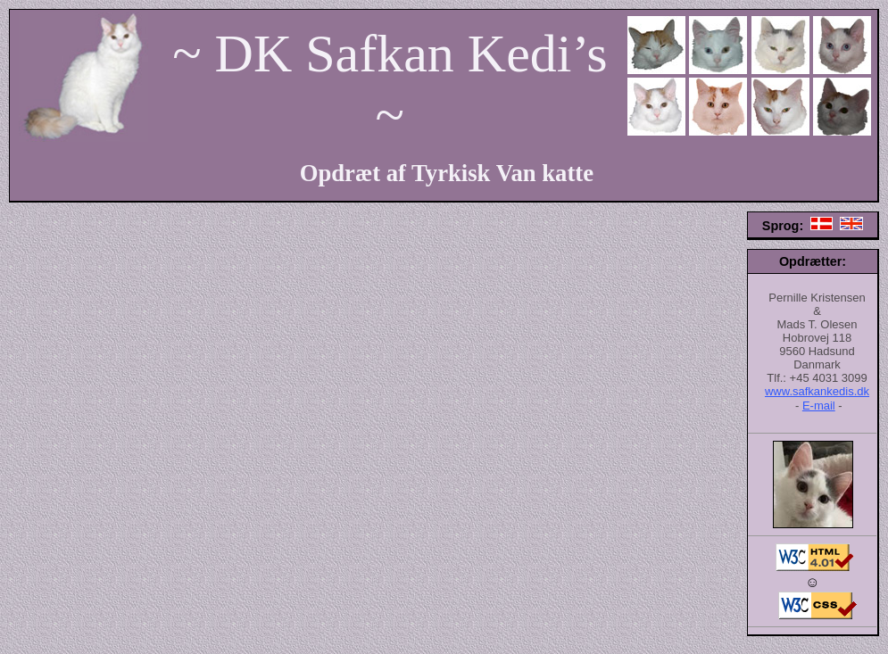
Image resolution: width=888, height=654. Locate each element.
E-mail (818, 405)
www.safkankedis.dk (817, 391)
